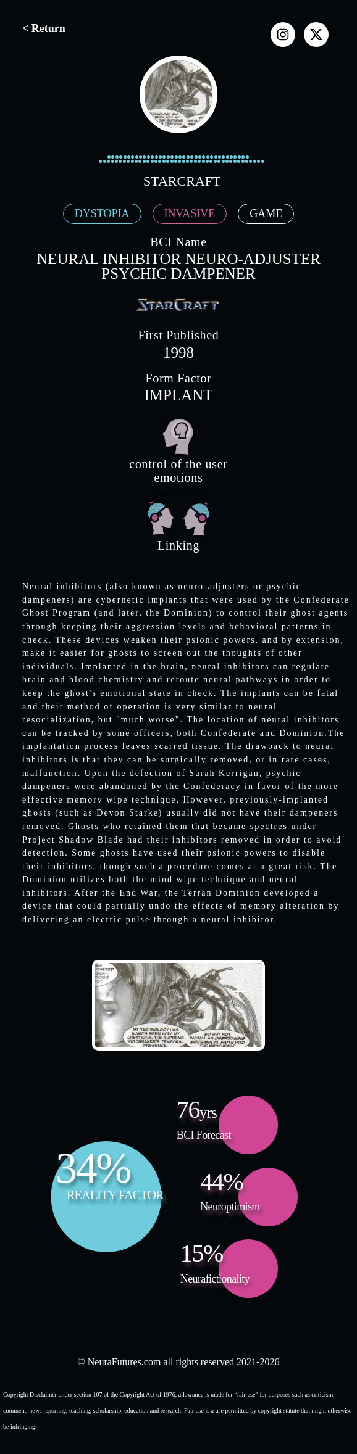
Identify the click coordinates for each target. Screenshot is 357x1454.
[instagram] (283, 34)
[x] (316, 34)
